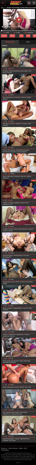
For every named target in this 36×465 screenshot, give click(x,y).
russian (17, 438)
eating (21, 361)
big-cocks (23, 176)
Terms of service (13, 448)
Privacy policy (5, 450)
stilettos (29, 97)
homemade (10, 387)
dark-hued (5, 178)
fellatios (29, 176)
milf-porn (5, 334)
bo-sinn (12, 336)
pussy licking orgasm (8, 438)
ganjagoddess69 (18, 308)
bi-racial (10, 72)
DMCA (21, 448)
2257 (25, 448)
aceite (4, 387)
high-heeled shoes (25, 438)
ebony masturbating (14, 71)
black (29, 123)
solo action (26, 255)
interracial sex (11, 150)
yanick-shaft (6, 336)
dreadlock (5, 309)
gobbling (17, 202)
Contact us (4, 448)
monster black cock (17, 414)
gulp (4, 97)
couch (4, 72)
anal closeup (6, 151)
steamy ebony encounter (22, 150)
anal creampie (23, 412)
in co (11, 204)
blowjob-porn (12, 334)
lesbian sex (19, 123)
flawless (22, 387)
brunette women (24, 202)
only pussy (6, 204)
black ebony (13, 362)
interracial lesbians (8, 255)
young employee (22, 151)
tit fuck (5, 150)
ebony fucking (18, 229)
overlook (23, 97)
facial (4, 176)
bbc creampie (6, 412)
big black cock (7, 414)
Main (2, 7)
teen (26, 387)
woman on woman (8, 230)
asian (13, 282)
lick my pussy (6, 361)
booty (14, 440)
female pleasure (18, 255)
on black (5, 229)
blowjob (5, 99)
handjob (5, 202)
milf (10, 440)
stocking (22, 282)
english (5, 283)
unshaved (5, 71)
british (17, 282)
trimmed (5, 125)
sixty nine (25, 308)
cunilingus (9, 308)
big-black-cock (10, 97)
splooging (5, 123)
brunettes (17, 176)
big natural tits (15, 361)
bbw (30, 71)
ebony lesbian (24, 71)
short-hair (17, 97)
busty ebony (14, 151)
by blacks (30, 229)
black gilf (25, 229)
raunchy (17, 387)
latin (30, 387)
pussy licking (29, 282)
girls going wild (7, 257)
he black (11, 229)
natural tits (12, 123)
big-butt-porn (20, 334)
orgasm (25, 123)
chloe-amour (10, 176)
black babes (27, 361)
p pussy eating (7, 282)
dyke (30, 308)
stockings (11, 202)
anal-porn (27, 334)
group (12, 412)
